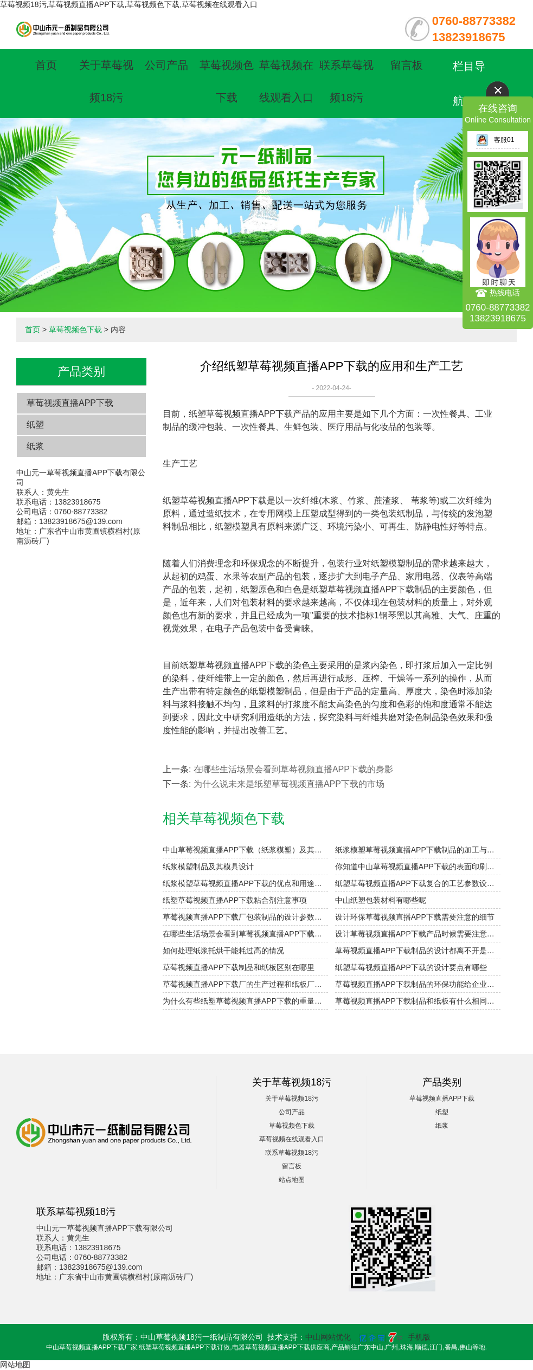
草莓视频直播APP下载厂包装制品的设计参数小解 (245, 917)
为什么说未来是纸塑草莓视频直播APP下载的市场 (289, 784)
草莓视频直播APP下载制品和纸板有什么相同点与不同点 (417, 1001)
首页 (46, 65)
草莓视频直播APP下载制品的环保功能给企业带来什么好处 (417, 984)
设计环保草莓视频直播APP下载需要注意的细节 (415, 917)
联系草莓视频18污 (291, 1152)
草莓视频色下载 (75, 329)
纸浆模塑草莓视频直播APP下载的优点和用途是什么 (245, 883)
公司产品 (166, 65)
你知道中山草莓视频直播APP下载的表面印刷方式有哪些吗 (417, 866)
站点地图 (292, 1180)
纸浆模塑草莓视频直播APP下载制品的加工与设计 (417, 849)
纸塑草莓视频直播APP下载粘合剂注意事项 (235, 900)
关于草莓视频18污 (291, 1098)
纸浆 (35, 446)
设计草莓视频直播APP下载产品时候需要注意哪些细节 (417, 933)
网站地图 (15, 1364)
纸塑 (35, 424)
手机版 (419, 1337)
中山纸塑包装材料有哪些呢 (380, 900)
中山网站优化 (328, 1337)
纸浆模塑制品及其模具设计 (208, 866)
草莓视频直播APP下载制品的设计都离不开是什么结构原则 (417, 950)
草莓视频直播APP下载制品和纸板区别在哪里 (238, 967)
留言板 (406, 65)
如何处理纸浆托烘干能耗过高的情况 (223, 950)
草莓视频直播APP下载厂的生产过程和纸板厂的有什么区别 (245, 984)
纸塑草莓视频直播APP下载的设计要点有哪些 (411, 967)
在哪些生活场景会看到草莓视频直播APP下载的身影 (293, 769)
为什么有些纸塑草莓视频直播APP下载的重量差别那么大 (245, 1001)
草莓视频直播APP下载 (70, 403)
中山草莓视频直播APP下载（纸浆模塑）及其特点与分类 (245, 849)
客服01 (495, 140)
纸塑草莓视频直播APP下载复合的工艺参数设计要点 (417, 883)
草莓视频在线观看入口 (291, 1139)
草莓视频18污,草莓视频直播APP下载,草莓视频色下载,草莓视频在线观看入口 (129, 4)
